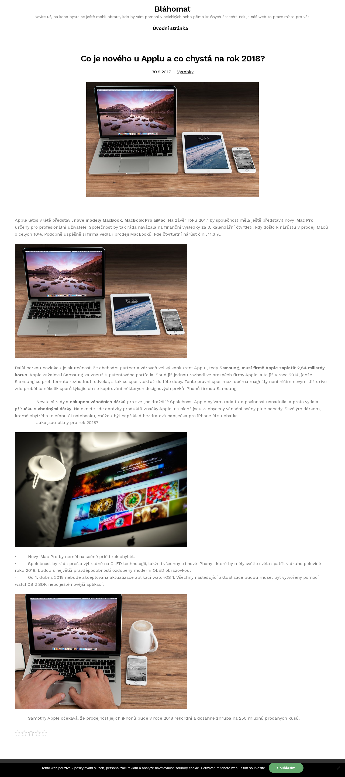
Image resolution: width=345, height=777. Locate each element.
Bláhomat (173, 8)
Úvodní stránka (170, 28)
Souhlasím (286, 768)
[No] (338, 768)
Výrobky (185, 71)
